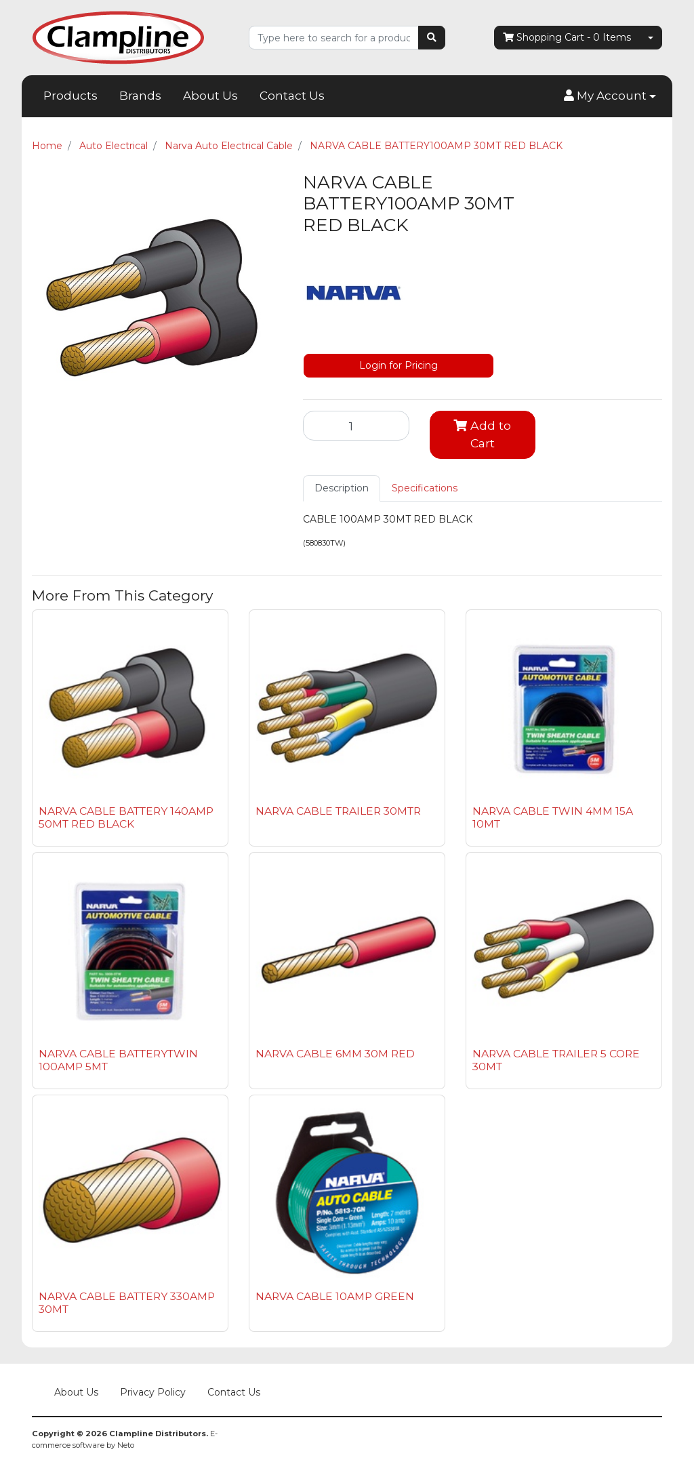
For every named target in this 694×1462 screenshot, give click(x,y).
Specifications (424, 488)
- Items (567, 38)
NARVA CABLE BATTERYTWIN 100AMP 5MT (118, 1060)
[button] (609, 96)
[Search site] (431, 37)
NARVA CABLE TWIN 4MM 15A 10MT (552, 817)
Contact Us (292, 95)
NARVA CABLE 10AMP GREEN (335, 1296)
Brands (140, 95)
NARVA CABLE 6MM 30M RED (335, 1053)
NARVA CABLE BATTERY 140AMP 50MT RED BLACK (126, 817)
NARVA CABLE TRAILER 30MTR (338, 811)
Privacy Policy (153, 1392)
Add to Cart (482, 434)
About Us (210, 95)
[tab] (341, 488)
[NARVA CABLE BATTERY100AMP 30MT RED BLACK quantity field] (356, 426)
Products (70, 95)
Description (341, 488)
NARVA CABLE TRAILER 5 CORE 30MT (556, 1060)
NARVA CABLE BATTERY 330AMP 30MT (127, 1303)
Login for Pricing (398, 365)
